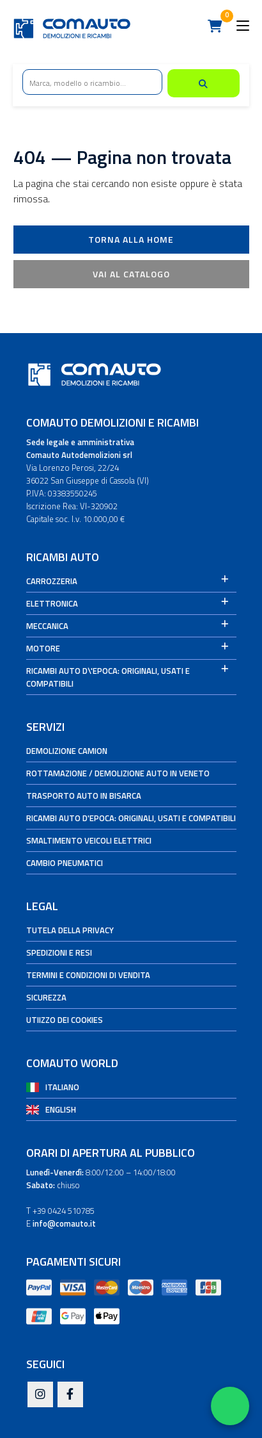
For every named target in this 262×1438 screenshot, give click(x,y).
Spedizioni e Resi (59, 952)
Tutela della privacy (70, 930)
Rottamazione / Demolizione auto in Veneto (118, 773)
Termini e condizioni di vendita (88, 974)
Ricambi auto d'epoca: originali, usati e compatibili (131, 818)
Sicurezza (46, 997)
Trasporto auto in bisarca (83, 795)
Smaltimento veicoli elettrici (88, 840)
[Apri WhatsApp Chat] (230, 1406)
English (60, 1109)
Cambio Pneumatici (64, 862)
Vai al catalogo (131, 274)
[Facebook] (70, 1395)
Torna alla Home (131, 239)
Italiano (62, 1087)
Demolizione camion (66, 750)
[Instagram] (40, 1395)
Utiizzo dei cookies (64, 1019)
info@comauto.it (64, 1223)
